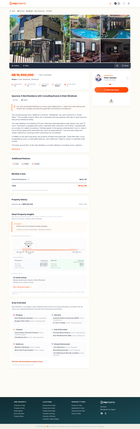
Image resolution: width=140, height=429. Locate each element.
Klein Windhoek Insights (22, 287)
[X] (105, 413)
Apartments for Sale (78, 408)
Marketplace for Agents (108, 409)
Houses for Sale (77, 405)
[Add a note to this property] (15, 100)
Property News (19, 416)
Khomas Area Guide (49, 405)
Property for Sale (19, 405)
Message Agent (111, 90)
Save (125, 66)
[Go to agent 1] (110, 84)
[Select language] (24, 100)
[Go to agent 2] (112, 84)
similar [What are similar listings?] (22, 219)
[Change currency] (24, 75)
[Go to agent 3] (113, 84)
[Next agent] (127, 77)
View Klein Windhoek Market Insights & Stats (28, 362)
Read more (17, 149)
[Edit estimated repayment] (28, 179)
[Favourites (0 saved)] (124, 3)
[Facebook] (101, 413)
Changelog (100, 426)
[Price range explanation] (32, 236)
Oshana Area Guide (49, 411)
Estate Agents (18, 411)
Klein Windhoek (39, 11)
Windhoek (29, 11)
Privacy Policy (91, 426)
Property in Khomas (49, 416)
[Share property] (117, 66)
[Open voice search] (110, 3)
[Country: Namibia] (117, 3)
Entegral (53, 426)
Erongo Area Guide (49, 408)
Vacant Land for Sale (78, 411)
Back (12, 11)
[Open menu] (129, 3)
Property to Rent (19, 408)
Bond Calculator (19, 413)
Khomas (21, 11)
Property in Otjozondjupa (51, 419)
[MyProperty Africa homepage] (107, 402)
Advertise (103, 407)
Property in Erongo (49, 413)
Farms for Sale (76, 413)
